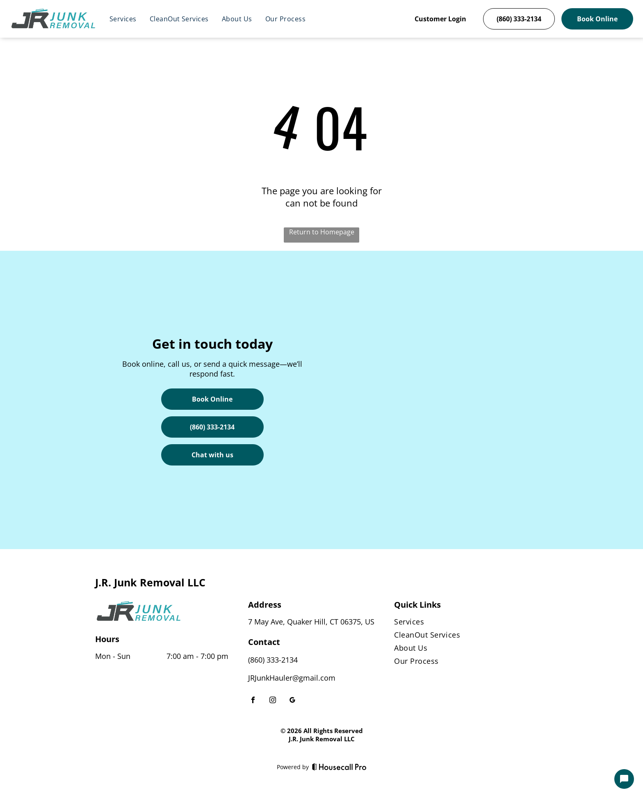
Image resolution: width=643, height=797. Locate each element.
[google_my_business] (292, 701)
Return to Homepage (321, 231)
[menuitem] (123, 19)
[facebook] (253, 701)
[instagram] (273, 701)
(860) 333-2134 (273, 660)
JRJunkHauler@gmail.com (291, 678)
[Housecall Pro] (339, 767)
